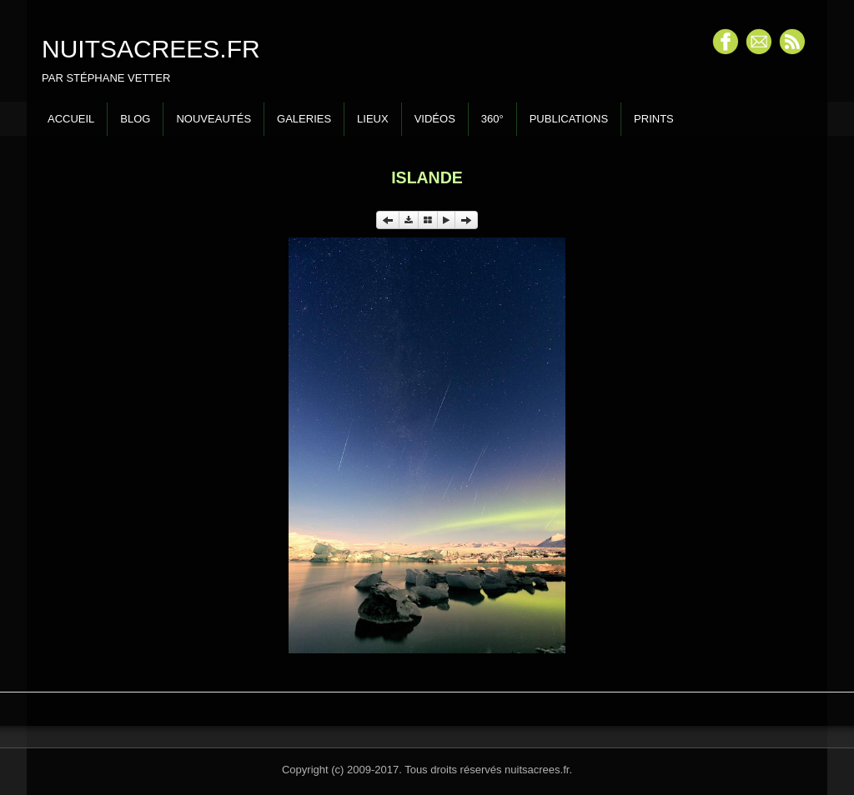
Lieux (373, 118)
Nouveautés (213, 118)
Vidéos (434, 118)
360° (492, 118)
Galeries (304, 118)
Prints (654, 118)
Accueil (71, 118)
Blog (135, 118)
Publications (569, 118)
